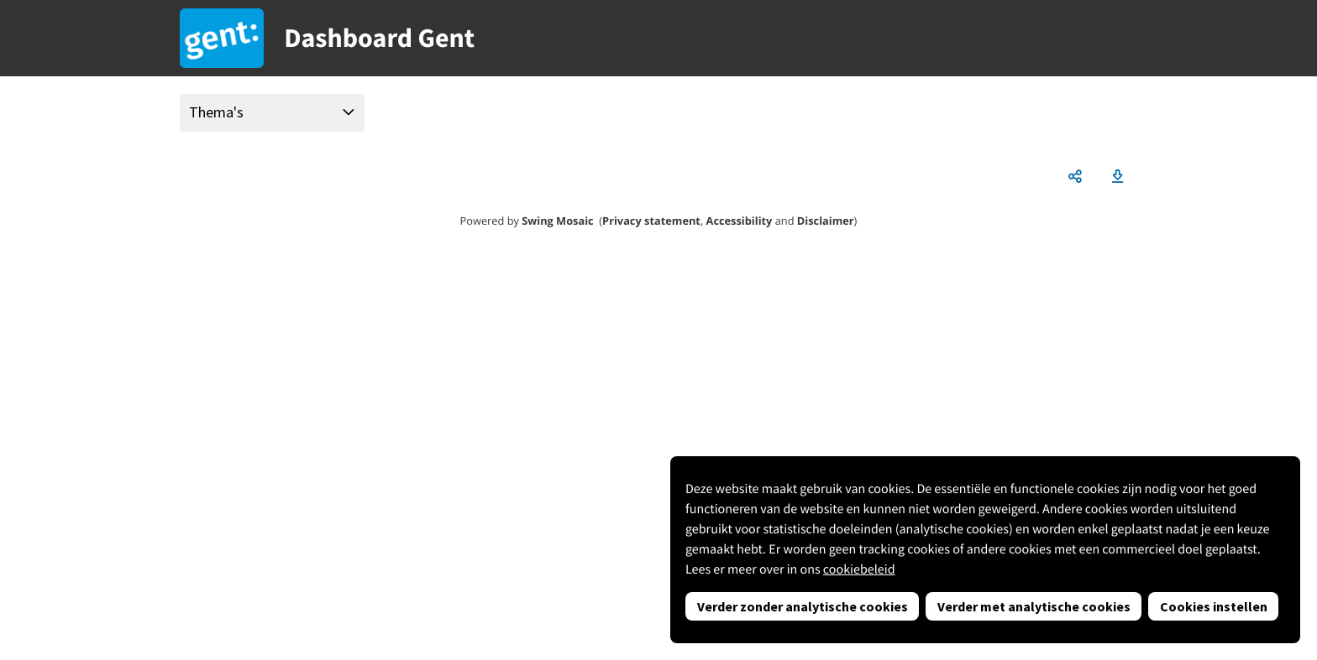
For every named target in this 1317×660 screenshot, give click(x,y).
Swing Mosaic (557, 220)
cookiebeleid (859, 569)
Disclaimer (825, 220)
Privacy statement (651, 220)
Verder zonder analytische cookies (802, 606)
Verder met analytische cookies (1034, 606)
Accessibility (739, 220)
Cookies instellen (1213, 606)
